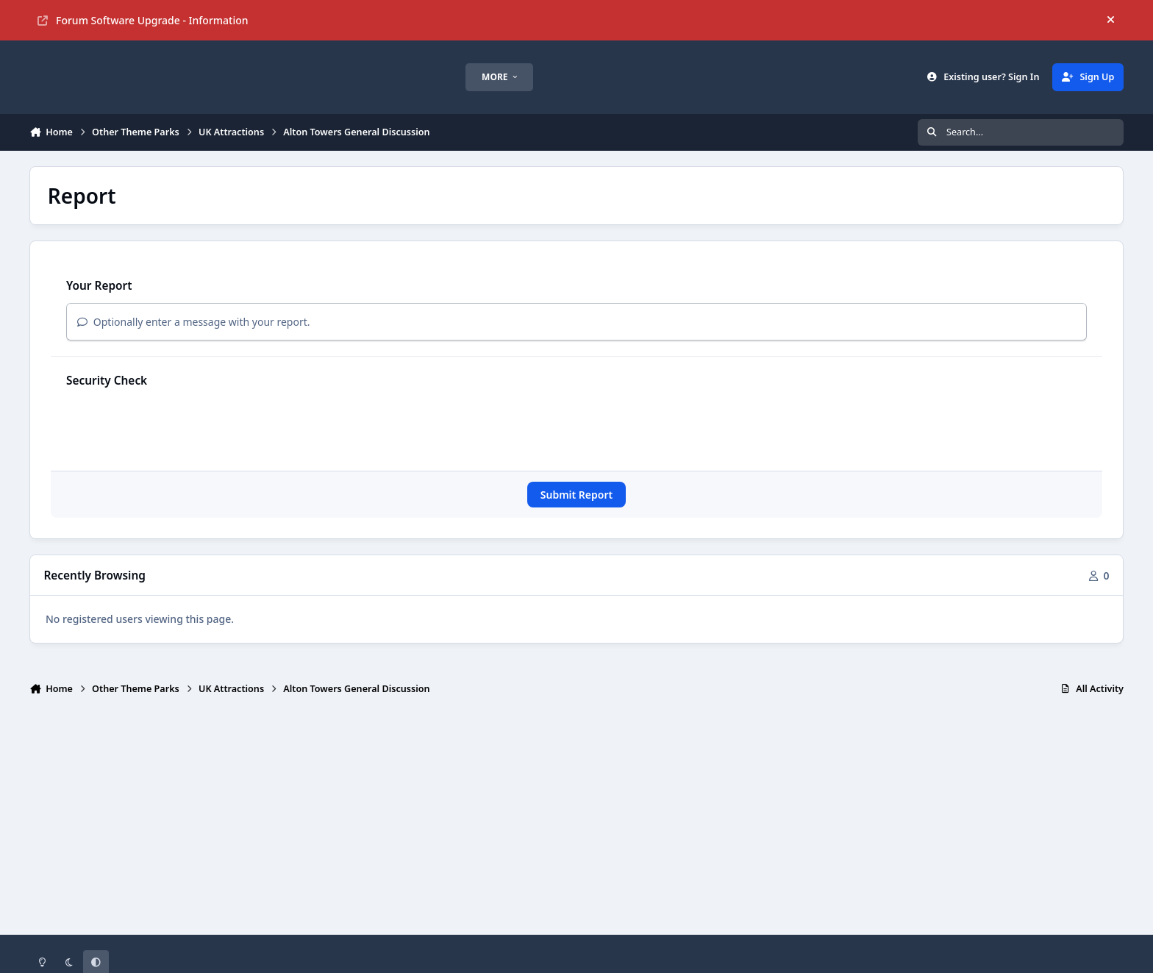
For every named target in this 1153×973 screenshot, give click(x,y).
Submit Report (576, 495)
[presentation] (178, 426)
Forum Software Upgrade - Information (143, 20)
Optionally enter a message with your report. (193, 322)
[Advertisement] (576, 821)
